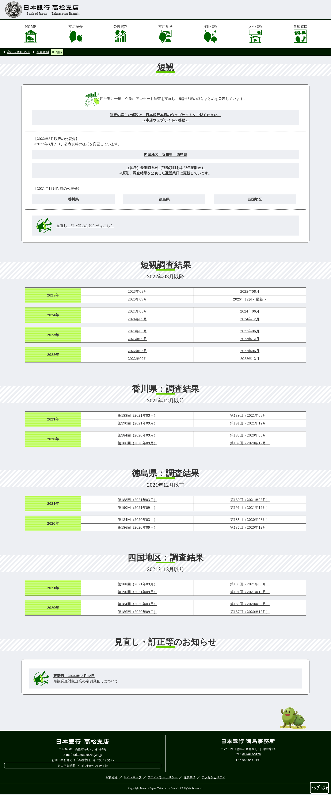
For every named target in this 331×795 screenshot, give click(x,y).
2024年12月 (249, 319)
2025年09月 (137, 299)
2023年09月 (137, 338)
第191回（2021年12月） (250, 423)
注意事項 (189, 777)
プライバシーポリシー (163, 777)
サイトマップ (132, 777)
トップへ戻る (319, 787)
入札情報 (255, 33)
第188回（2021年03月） (137, 415)
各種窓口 (300, 33)
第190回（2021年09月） (137, 423)
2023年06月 (249, 331)
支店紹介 (75, 33)
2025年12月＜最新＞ (250, 299)
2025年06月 (249, 291)
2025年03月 (137, 291)
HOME (31, 33)
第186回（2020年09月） (137, 443)
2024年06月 (249, 311)
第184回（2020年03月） (137, 435)
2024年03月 (137, 311)
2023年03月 (137, 331)
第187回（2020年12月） (250, 443)
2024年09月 (137, 319)
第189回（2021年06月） (250, 415)
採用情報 (210, 33)
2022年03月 (137, 350)
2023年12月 (249, 338)
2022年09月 (137, 358)
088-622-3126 (251, 754)
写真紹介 (112, 777)
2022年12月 (249, 358)
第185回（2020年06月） (250, 435)
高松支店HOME (18, 52)
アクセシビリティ (213, 777)
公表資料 (120, 33)
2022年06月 (249, 350)
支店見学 (165, 33)
